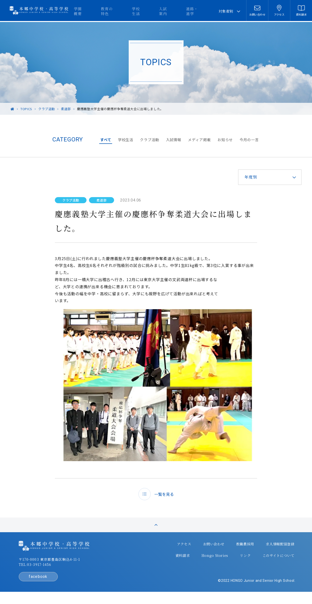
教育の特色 (135, 11)
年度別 (246, 177)
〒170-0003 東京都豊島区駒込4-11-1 (58, 567)
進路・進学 (202, 11)
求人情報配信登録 (269, 551)
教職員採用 (234, 551)
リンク (234, 561)
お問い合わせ (203, 551)
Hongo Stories (205, 561)
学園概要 (112, 11)
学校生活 (158, 11)
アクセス (174, 551)
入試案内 (179, 11)
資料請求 (173, 561)
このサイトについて (267, 561)
